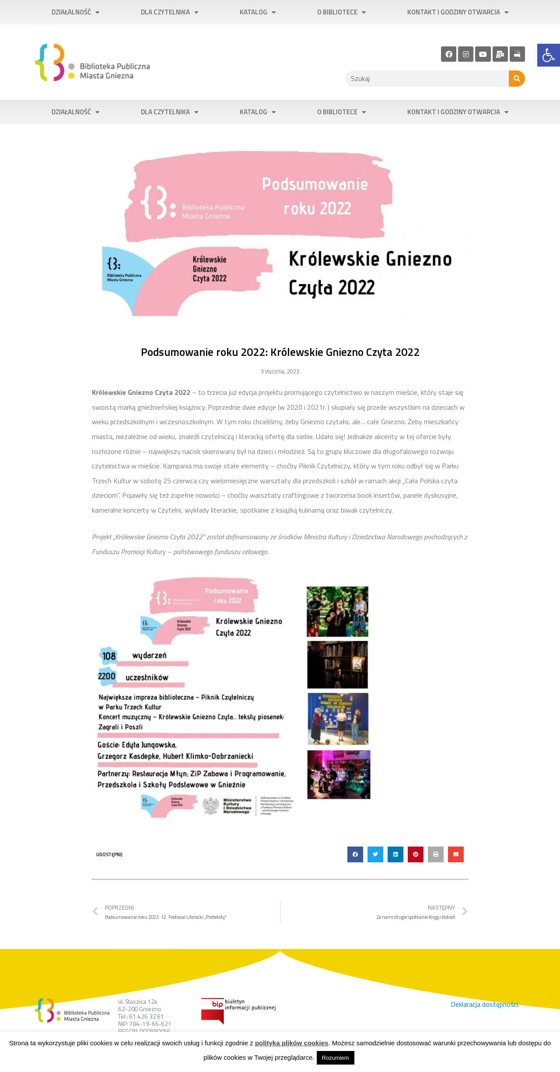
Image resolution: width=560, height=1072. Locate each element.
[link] (548, 55)
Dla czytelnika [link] (169, 12)
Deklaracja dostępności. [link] (485, 1004)
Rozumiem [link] (335, 1057)
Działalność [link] (75, 12)
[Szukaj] (517, 78)
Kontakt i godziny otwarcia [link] (457, 12)
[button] (355, 854)
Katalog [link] (258, 12)
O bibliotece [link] (341, 12)
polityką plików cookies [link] (292, 1043)
